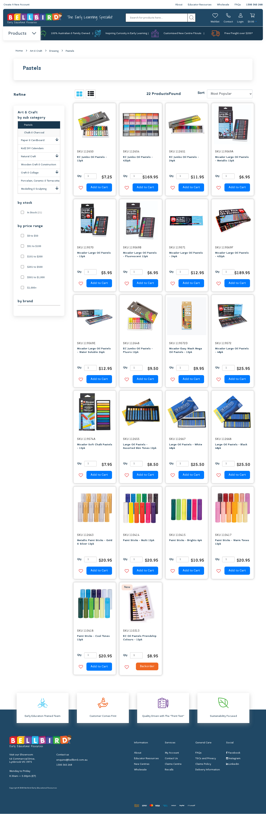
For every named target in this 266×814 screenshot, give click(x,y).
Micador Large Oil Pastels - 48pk (232, 351)
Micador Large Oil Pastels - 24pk (186, 255)
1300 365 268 (254, 5)
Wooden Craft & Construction (38, 165)
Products (22, 34)
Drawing (54, 51)
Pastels (70, 51)
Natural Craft (40, 156)
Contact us (62, 755)
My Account (172, 753)
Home (19, 51)
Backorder (146, 667)
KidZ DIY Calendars (32, 149)
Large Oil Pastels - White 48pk (185, 446)
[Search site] (191, 17)
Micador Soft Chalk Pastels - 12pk (94, 446)
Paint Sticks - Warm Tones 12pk (232, 542)
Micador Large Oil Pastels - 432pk (232, 255)
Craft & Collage (40, 173)
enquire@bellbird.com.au (71, 760)
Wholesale (223, 5)
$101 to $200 (35, 257)
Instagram (233, 758)
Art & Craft (36, 51)
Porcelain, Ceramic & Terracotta (40, 181)
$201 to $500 (35, 267)
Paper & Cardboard (40, 140)
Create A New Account (17, 5)
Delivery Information (207, 770)
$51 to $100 (34, 246)
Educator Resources (198, 5)
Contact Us (171, 759)
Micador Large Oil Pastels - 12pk (94, 255)
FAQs (238, 5)
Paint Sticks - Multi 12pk (138, 540)
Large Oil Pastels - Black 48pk (231, 446)
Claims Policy (203, 764)
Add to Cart (99, 187)
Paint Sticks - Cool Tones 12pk (93, 638)
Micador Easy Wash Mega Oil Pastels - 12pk (185, 351)
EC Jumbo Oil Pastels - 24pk (184, 159)
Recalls (169, 770)
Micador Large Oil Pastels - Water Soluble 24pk (94, 351)
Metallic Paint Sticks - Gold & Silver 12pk (94, 542)
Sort (200, 93)
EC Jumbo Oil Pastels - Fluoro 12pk (138, 351)
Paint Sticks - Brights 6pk (185, 540)
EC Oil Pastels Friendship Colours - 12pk (139, 638)
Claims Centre (173, 764)
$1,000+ (32, 288)
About (177, 5)
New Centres (141, 764)
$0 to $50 (32, 236)
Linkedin (232, 764)
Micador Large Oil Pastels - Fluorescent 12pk (140, 255)
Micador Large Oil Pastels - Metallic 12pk (232, 159)
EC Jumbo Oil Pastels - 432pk (138, 159)
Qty (79, 176)
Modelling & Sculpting (40, 189)
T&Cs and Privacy (205, 759)
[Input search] (157, 17)
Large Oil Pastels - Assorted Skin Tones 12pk (139, 446)
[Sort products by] (229, 94)
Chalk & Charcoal (34, 133)
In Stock (34, 213)
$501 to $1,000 (36, 277)
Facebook (233, 753)
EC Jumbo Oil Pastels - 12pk (92, 159)
